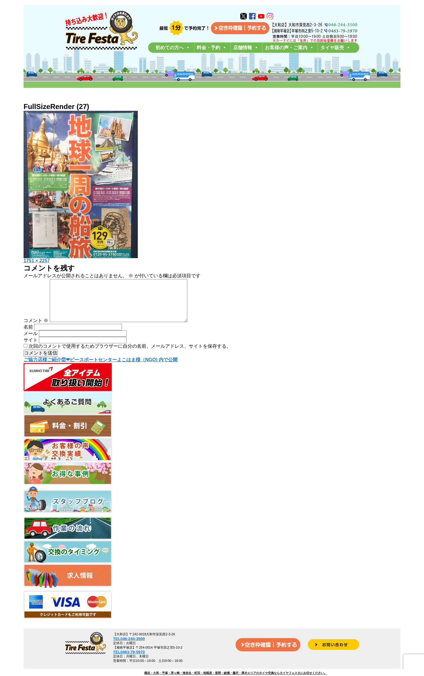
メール (31, 342)
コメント (36, 329)
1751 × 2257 (37, 260)
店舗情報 (246, 47)
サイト (31, 349)
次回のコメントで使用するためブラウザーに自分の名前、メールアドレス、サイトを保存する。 (130, 355)
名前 (28, 336)
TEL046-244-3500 (129, 639)
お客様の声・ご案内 (289, 47)
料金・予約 (212, 47)
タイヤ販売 (335, 47)
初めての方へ (172, 47)
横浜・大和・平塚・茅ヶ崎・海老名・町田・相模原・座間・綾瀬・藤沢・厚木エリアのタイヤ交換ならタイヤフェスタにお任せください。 (235, 673)
